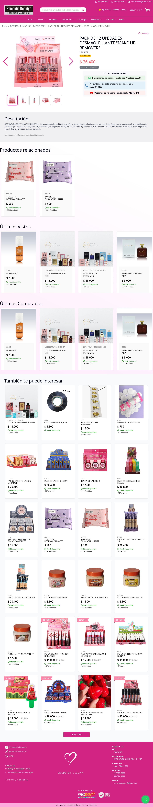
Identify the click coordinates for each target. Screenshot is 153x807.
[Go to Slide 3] (34, 100)
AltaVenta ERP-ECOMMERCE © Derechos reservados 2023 (76, 805)
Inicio (31, 19)
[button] (83, 9)
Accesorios (97, 19)
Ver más (76, 734)
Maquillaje (82, 19)
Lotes (122, 19)
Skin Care (111, 19)
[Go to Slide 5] (57, 100)
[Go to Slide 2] (23, 100)
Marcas (123, 10)
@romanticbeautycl (16, 747)
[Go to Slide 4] (46, 100)
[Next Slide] (71, 61)
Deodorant (68, 19)
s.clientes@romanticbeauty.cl (19, 772)
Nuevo (42, 19)
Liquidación (105, 10)
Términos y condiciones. (16, 779)
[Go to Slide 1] (12, 100)
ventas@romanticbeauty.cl (17, 768)
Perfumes (54, 19)
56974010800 (103, 2)
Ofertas (116, 10)
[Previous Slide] (5, 61)
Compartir (143, 33)
